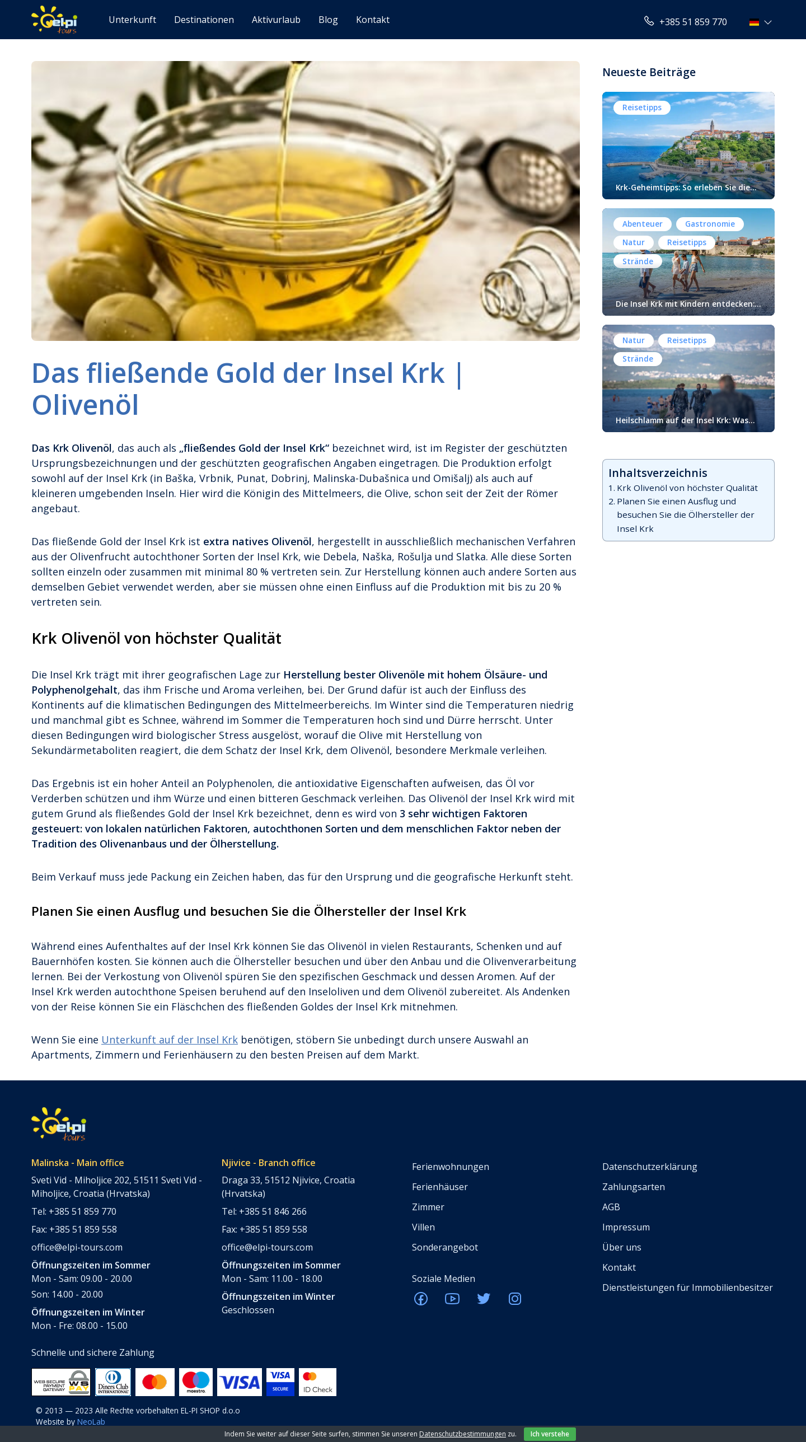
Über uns (621, 1247)
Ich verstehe (550, 1434)
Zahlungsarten (633, 1187)
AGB (611, 1207)
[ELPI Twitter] (484, 1302)
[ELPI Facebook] (421, 1302)
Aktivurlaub (276, 19)
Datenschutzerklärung (649, 1166)
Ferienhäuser (440, 1187)
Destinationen (204, 19)
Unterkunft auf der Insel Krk (169, 1039)
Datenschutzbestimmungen (462, 1434)
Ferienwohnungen (450, 1166)
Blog (328, 19)
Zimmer (428, 1207)
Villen (423, 1227)
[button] (762, 21)
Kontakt (373, 19)
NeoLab (91, 1421)
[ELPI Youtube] (452, 1302)
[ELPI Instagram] (515, 1302)
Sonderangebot (445, 1247)
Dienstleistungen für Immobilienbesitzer (687, 1287)
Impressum (626, 1227)
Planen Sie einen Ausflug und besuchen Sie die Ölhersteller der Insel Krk (686, 514)
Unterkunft (132, 19)
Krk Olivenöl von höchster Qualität (687, 487)
